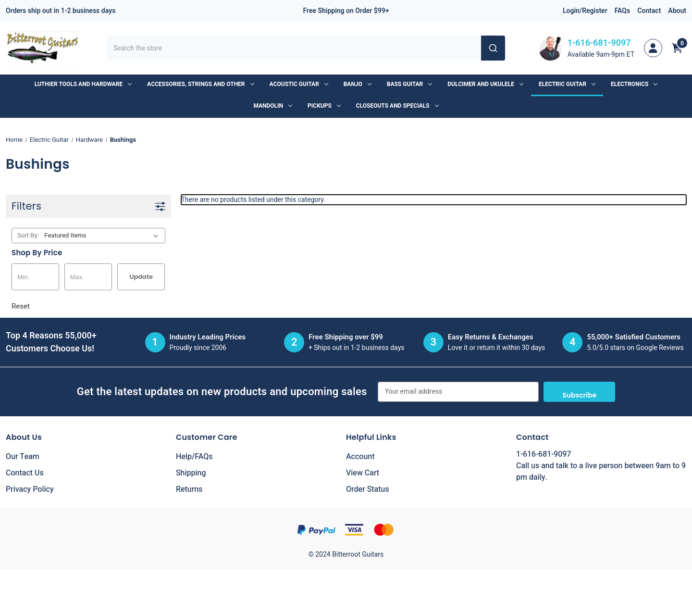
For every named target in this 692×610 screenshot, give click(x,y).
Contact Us (25, 473)
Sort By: (28, 235)
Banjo (357, 84)
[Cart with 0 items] (677, 48)
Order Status (367, 489)
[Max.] (88, 276)
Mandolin (272, 105)
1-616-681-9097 (599, 43)
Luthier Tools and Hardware (83, 84)
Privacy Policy (30, 489)
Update (141, 276)
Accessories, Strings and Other (200, 84)
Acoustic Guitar (299, 84)
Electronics (634, 84)
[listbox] (103, 235)
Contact (649, 11)
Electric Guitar (567, 84)
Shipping (191, 473)
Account (360, 456)
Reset (21, 306)
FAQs (622, 11)
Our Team (22, 456)
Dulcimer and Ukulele (485, 84)
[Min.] (35, 276)
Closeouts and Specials (397, 105)
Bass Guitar (409, 84)
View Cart (362, 473)
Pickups (324, 105)
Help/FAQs (194, 456)
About (677, 11)
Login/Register (585, 11)
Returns (189, 489)
